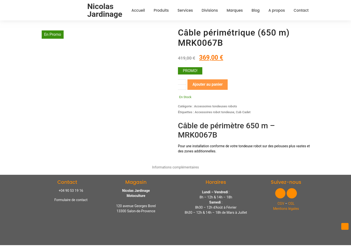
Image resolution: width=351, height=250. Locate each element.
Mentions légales (286, 209)
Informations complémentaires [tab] (175, 167)
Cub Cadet (243, 112)
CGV (281, 203)
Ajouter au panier (208, 84)
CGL (291, 203)
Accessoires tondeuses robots (215, 106)
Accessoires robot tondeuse (214, 112)
